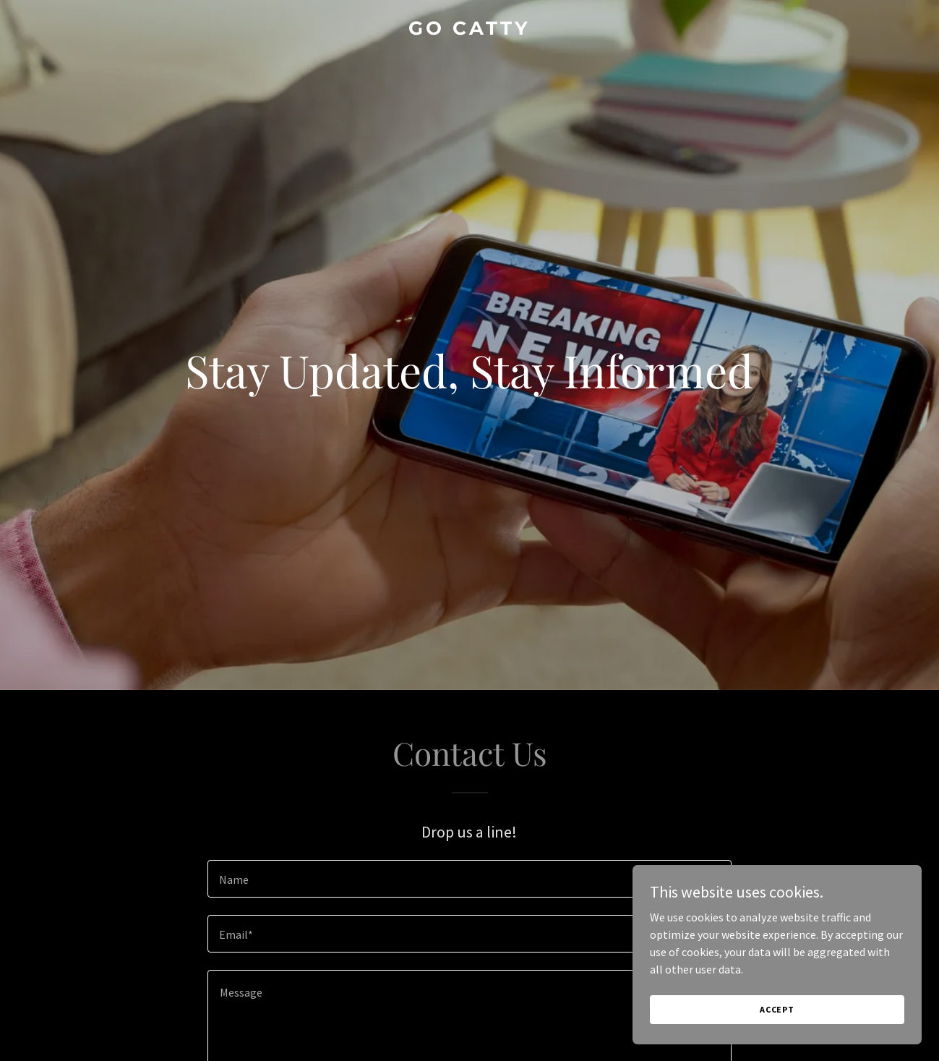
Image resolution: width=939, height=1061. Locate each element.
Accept (777, 1009)
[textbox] (469, 879)
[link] (469, 30)
